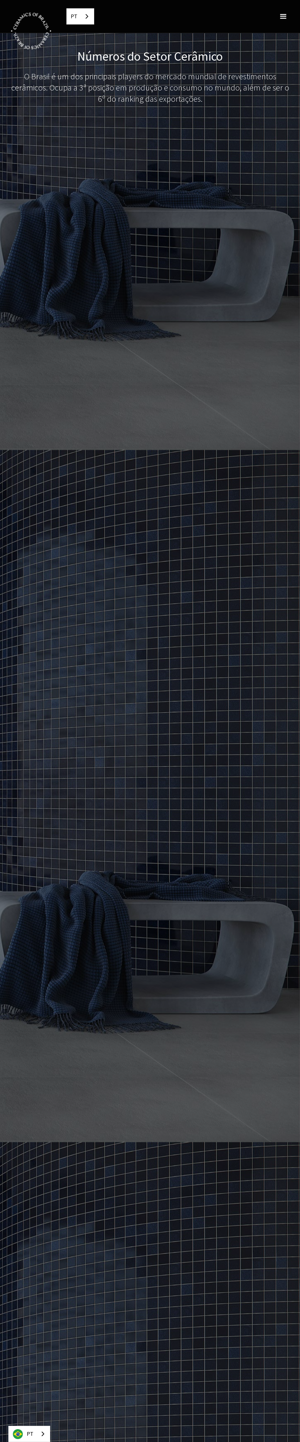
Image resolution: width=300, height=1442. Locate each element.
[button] (283, 16)
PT (74, 16)
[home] (29, 29)
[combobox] (80, 16)
